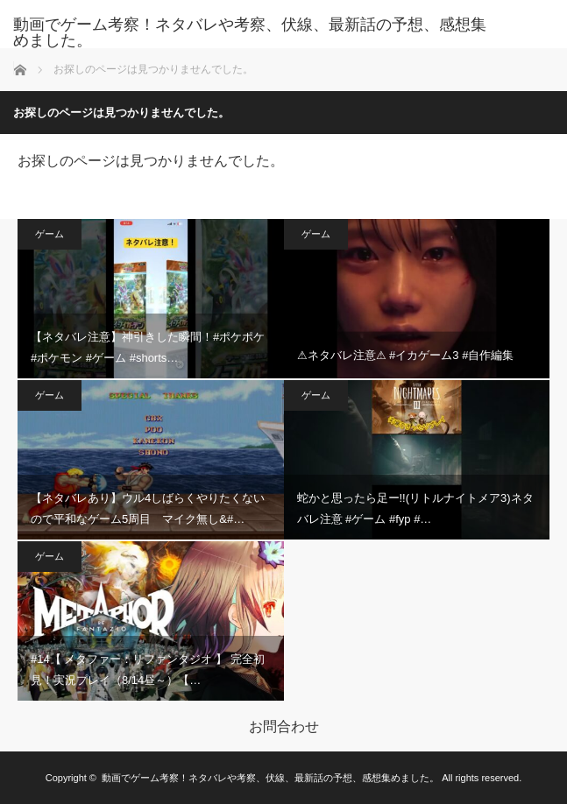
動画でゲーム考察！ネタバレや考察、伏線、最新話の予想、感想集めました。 (249, 32)
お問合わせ (284, 727)
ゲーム (49, 234)
